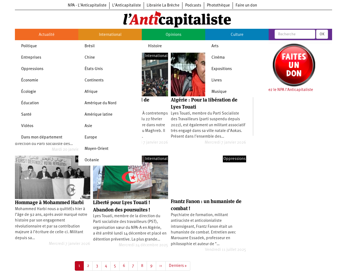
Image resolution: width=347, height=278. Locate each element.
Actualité (46, 35)
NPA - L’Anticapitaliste (87, 6)
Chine (90, 58)
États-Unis (94, 69)
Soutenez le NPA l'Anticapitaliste (284, 90)
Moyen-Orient (96, 149)
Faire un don (246, 6)
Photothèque (218, 6)
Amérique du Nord (101, 103)
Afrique (91, 92)
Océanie (92, 160)
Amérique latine (99, 115)
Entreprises (31, 58)
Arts (215, 46)
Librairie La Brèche (163, 6)
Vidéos (27, 126)
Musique (219, 92)
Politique (29, 46)
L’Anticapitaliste (126, 6)
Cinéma (218, 58)
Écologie (28, 92)
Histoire (155, 46)
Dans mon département (41, 137)
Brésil (90, 46)
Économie (29, 80)
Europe (91, 137)
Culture (237, 35)
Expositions (221, 69)
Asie (88, 126)
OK (322, 34)
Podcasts (193, 6)
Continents (94, 80)
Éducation (30, 103)
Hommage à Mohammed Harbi (49, 202)
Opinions (173, 35)
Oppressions (32, 69)
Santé (26, 115)
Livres (216, 80)
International (110, 35)
